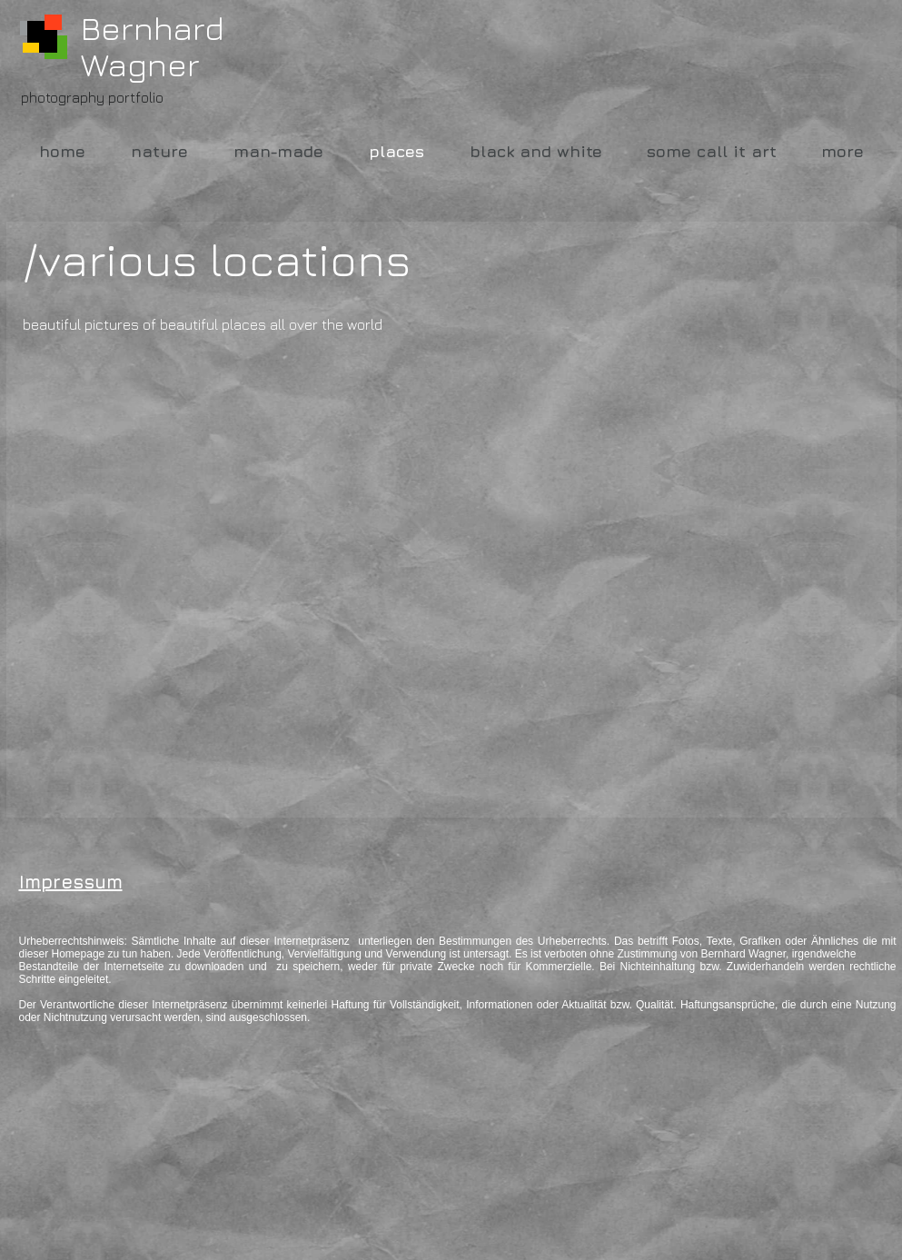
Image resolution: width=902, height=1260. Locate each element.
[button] (160, 560)
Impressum (71, 881)
